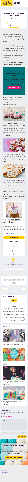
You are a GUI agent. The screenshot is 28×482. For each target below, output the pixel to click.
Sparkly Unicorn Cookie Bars (9, 130)
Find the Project (14, 87)
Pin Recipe (14, 237)
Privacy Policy (4, 470)
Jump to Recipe (14, 23)
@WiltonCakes (19, 264)
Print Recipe (14, 26)
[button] (4, 233)
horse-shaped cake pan (11, 52)
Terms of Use (22, 470)
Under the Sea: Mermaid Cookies (10, 363)
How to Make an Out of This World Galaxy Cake (14, 344)
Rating (2, 416)
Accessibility (5, 472)
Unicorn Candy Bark (9, 156)
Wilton (13, 18)
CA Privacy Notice (13, 470)
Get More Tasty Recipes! (14, 457)
